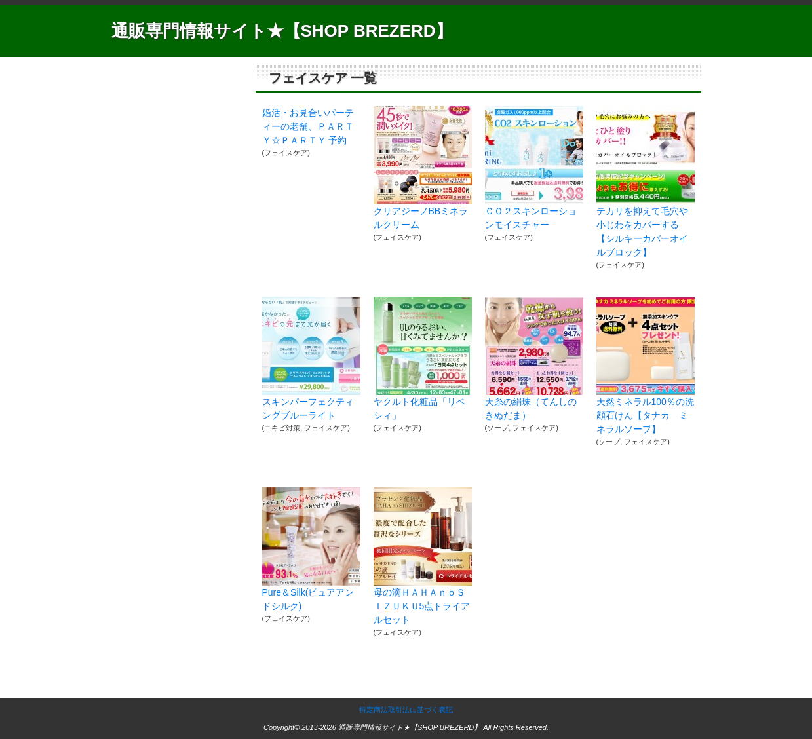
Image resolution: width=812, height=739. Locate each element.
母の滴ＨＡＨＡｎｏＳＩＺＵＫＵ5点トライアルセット (422, 606)
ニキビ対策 (282, 428)
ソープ (498, 428)
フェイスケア (285, 153)
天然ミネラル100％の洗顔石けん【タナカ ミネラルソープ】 (645, 415)
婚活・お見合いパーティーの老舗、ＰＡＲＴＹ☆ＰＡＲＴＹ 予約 (308, 126)
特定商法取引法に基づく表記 (406, 709)
